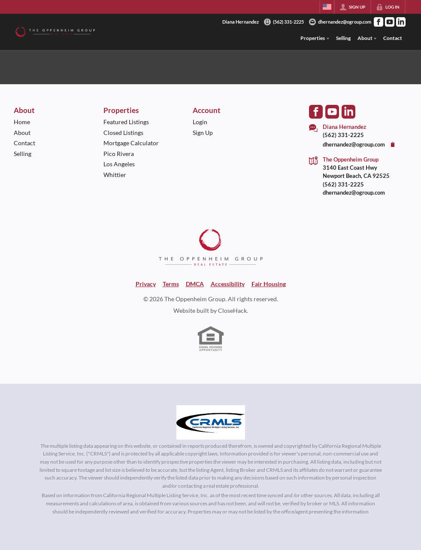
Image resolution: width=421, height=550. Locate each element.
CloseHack (232, 310)
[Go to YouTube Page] (389, 22)
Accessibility (228, 283)
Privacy (146, 283)
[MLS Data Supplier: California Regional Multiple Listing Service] (210, 422)
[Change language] (327, 7)
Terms (171, 283)
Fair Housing (268, 283)
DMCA (195, 283)
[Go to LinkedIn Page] (401, 22)
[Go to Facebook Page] (378, 22)
